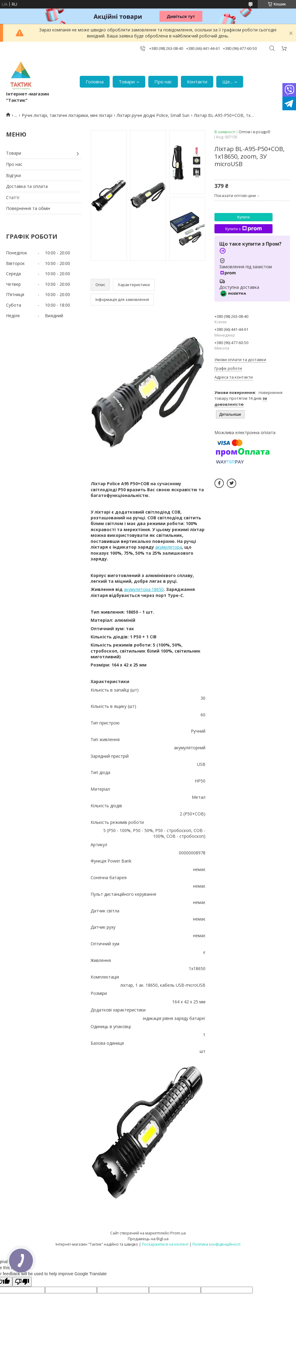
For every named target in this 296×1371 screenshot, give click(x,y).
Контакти (197, 82)
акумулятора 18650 (144, 589)
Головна (95, 82)
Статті (12, 197)
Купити (243, 217)
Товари (127, 82)
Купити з (243, 228)
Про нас (163, 82)
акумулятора (168, 547)
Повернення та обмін (28, 208)
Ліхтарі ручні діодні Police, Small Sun (153, 115)
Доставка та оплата (27, 186)
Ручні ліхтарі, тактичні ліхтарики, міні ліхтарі (67, 115)
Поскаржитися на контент (165, 1244)
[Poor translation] (22, 1282)
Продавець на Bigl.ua (148, 1238)
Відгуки (13, 175)
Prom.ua (178, 1233)
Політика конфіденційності (216, 1244)
